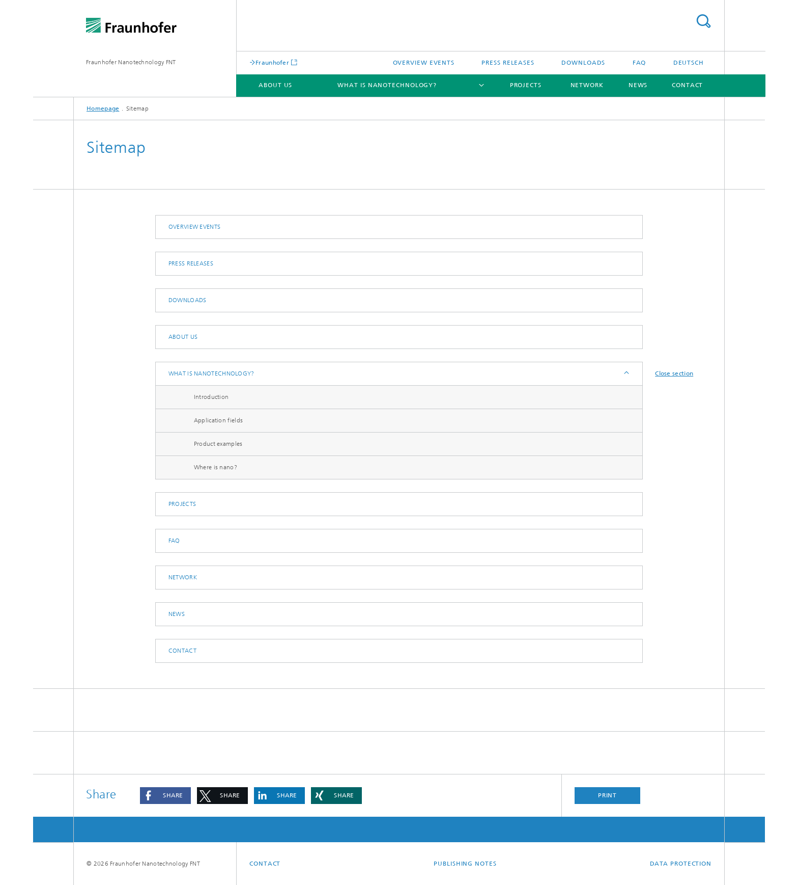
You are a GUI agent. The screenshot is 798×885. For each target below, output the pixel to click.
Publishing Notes (465, 863)
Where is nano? (215, 467)
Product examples (218, 443)
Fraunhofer (272, 62)
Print (607, 795)
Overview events (424, 62)
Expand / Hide (625, 373)
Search (703, 21)
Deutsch (688, 62)
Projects (526, 85)
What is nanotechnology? (387, 85)
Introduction (211, 396)
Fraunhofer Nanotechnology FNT (131, 62)
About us (275, 85)
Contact (687, 85)
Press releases (507, 62)
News (638, 85)
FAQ (639, 62)
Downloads (583, 62)
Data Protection (681, 863)
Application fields (218, 420)
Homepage (103, 108)
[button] (165, 795)
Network (587, 85)
